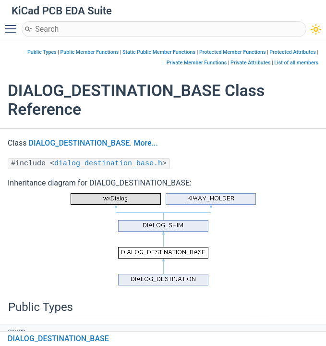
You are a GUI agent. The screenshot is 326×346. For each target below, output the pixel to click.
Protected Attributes (292, 52)
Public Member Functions (89, 52)
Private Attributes (250, 63)
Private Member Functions (197, 63)
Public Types (42, 52)
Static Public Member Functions (158, 52)
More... (145, 143)
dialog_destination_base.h (108, 164)
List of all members (296, 63)
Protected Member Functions (232, 52)
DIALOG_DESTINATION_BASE (79, 143)
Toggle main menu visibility (13, 24)
